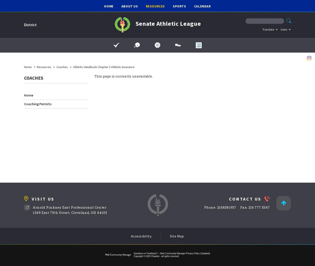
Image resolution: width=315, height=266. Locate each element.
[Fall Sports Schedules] (137, 45)
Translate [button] (268, 29)
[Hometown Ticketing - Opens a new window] (199, 45)
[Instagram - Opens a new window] (309, 58)
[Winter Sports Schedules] (157, 45)
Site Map (177, 236)
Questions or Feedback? (146, 253)
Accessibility (141, 236)
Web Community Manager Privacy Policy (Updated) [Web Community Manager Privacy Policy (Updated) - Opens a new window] (185, 253)
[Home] (109, 6)
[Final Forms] (116, 45)
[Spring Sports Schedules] (178, 45)
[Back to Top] (283, 203)
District (30, 24)
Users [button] (284, 29)
